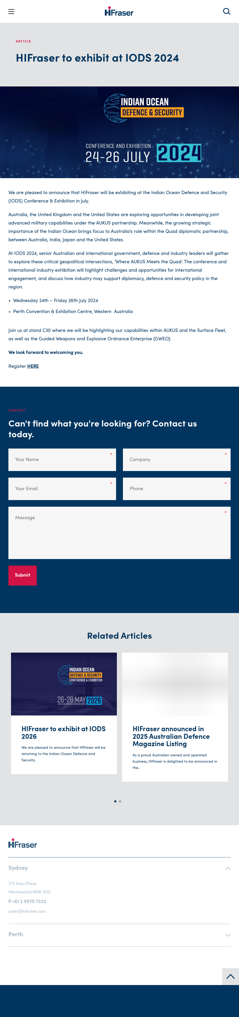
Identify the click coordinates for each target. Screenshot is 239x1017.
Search (227, 11)
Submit (22, 575)
